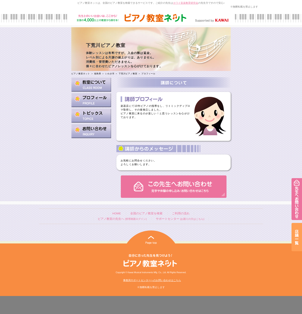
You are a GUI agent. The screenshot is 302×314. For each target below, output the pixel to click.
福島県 (97, 73)
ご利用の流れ (181, 213)
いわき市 (110, 73)
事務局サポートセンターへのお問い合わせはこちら (152, 280)
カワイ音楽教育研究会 (185, 2)
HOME (116, 213)
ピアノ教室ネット (80, 73)
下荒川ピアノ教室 (128, 73)
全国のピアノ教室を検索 (146, 213)
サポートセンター (180, 218)
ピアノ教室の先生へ (122, 218)
